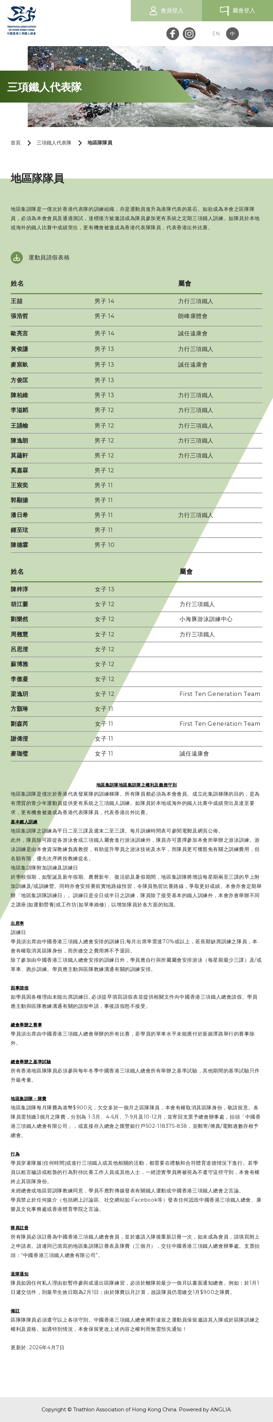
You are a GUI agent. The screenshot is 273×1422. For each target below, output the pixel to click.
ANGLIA (220, 1409)
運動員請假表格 (49, 257)
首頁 (16, 142)
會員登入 (172, 10)
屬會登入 (243, 10)
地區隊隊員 (99, 142)
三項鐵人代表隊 (54, 142)
